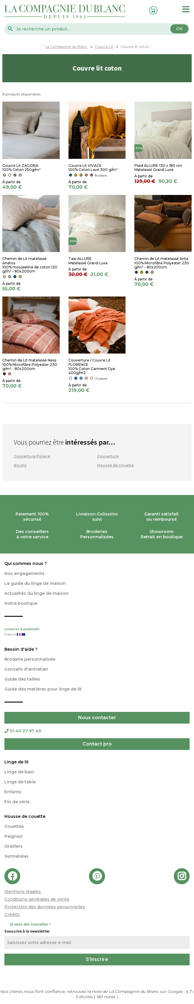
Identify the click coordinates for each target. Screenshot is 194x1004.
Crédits (12, 914)
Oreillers (13, 846)
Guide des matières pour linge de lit (43, 689)
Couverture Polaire (32, 456)
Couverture (108, 456)
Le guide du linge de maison (35, 583)
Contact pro (97, 744)
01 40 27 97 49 (22, 731)
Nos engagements (24, 573)
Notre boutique (20, 603)
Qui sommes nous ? (25, 563)
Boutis (20, 465)
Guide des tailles (22, 679)
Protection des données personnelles (44, 906)
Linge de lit (16, 762)
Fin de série (17, 801)
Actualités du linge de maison (36, 593)
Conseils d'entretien (26, 669)
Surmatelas (16, 856)
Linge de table (20, 781)
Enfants (12, 791)
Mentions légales (22, 891)
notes (107, 996)
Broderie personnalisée (29, 659)
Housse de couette (115, 465)
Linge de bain (19, 772)
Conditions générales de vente (36, 899)
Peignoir (13, 836)
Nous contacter (97, 717)
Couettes (14, 826)
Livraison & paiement (97, 632)
